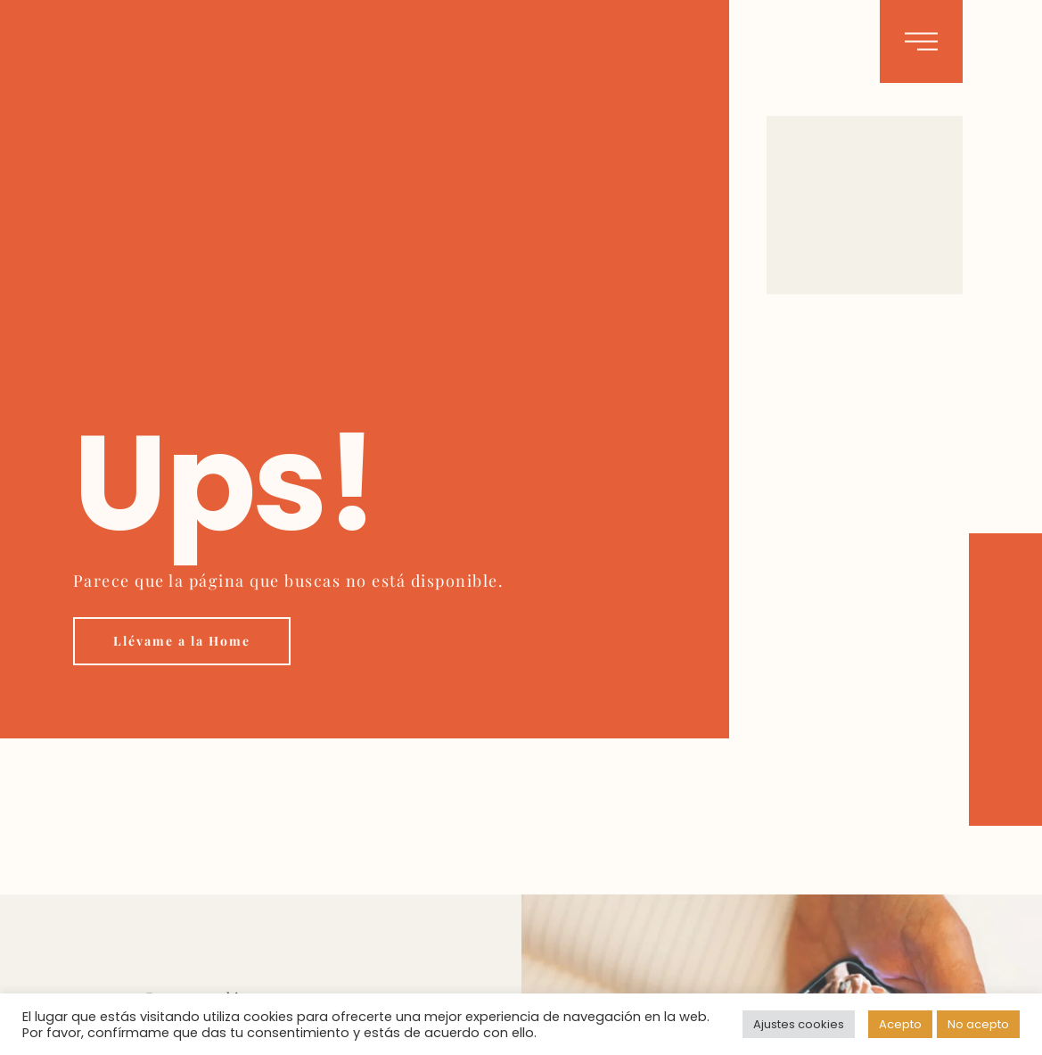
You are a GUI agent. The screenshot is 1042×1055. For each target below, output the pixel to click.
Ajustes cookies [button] (798, 1024)
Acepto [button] (900, 1024)
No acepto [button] (978, 1024)
